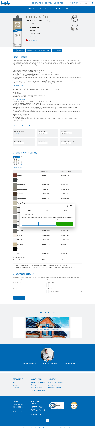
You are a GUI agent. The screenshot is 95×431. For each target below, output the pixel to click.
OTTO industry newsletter (54, 388)
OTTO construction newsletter (38, 391)
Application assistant (36, 385)
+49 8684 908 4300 (29, 365)
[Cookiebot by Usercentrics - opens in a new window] (68, 206)
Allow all (65, 223)
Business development (53, 385)
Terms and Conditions (28, 429)
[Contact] (74, 3)
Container (50, 289)
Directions (15, 385)
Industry (48, 3)
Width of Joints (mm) (17, 283)
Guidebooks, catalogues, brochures (37, 389)
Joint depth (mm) (51, 283)
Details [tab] (47, 210)
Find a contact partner (36, 415)
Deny (30, 223)
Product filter (34, 387)
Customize (48, 223)
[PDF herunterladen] (16, 135)
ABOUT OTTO (58, 3)
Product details (21, 52)
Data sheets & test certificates (38, 383)
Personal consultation (53, 387)
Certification (16, 388)
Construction (37, 3)
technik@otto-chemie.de (51, 365)
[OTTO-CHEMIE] (6, 3)
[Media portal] (72, 3)
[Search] (92, 3)
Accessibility (60, 429)
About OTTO (16, 383)
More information (57, 52)
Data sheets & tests (31, 52)
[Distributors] (70, 3)
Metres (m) (15, 289)
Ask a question (70, 365)
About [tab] (65, 210)
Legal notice (53, 429)
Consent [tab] (29, 210)
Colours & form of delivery (44, 52)
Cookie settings (68, 429)
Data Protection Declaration (42, 429)
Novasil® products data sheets (55, 383)
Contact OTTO (16, 387)
